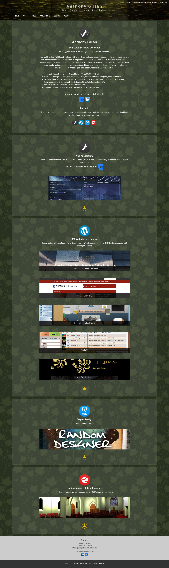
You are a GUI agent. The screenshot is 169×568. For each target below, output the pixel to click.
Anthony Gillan (84, 6)
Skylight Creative (131, 2)
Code (25, 16)
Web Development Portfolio (84, 10)
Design (57, 16)
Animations (45, 16)
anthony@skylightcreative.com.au (84, 548)
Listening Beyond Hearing (148, 2)
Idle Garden (162, 2)
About (66, 16)
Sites (34, 16)
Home (17, 16)
